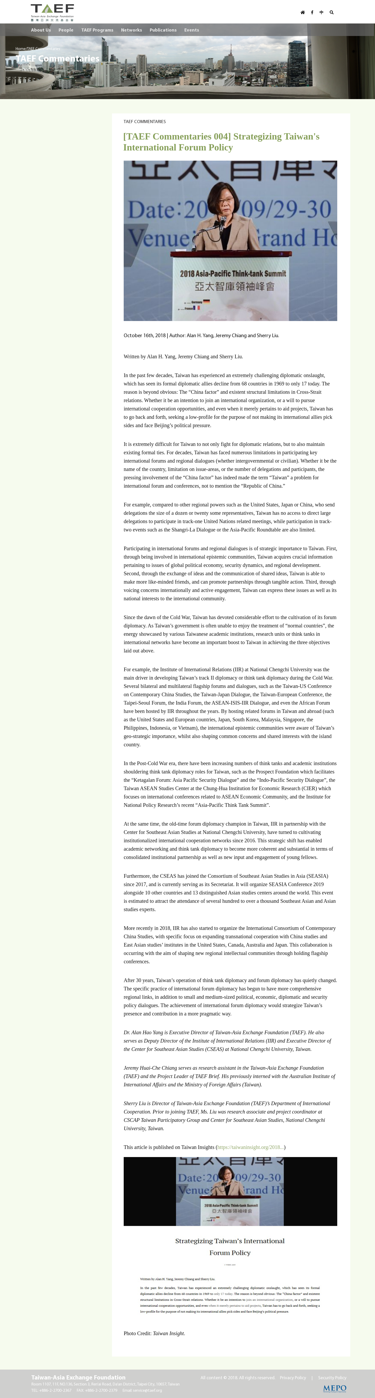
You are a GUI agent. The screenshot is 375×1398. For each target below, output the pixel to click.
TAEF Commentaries (43, 48)
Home (21, 48)
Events (191, 30)
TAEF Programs (97, 30)
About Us (41, 30)
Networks (131, 30)
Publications (163, 30)
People (66, 30)
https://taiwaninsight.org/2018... (250, 1147)
